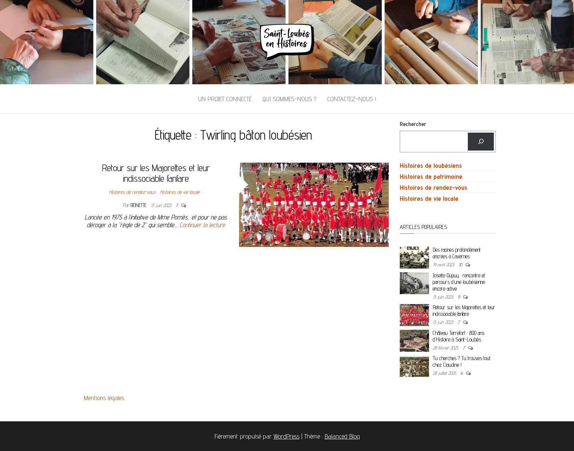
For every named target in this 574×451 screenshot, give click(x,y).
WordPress (286, 436)
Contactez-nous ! (351, 99)
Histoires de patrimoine (431, 176)
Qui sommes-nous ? (289, 99)
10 (461, 264)
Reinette (139, 205)
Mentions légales (104, 398)
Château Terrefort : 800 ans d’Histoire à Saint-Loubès (458, 336)
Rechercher (413, 124)
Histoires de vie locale (180, 192)
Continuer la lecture (202, 225)
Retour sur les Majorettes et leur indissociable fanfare (156, 173)
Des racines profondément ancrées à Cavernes (457, 253)
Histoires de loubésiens (431, 165)
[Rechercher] (481, 142)
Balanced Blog (342, 436)
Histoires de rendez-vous (132, 192)
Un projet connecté (224, 99)
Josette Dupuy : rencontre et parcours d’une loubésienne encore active (459, 282)
